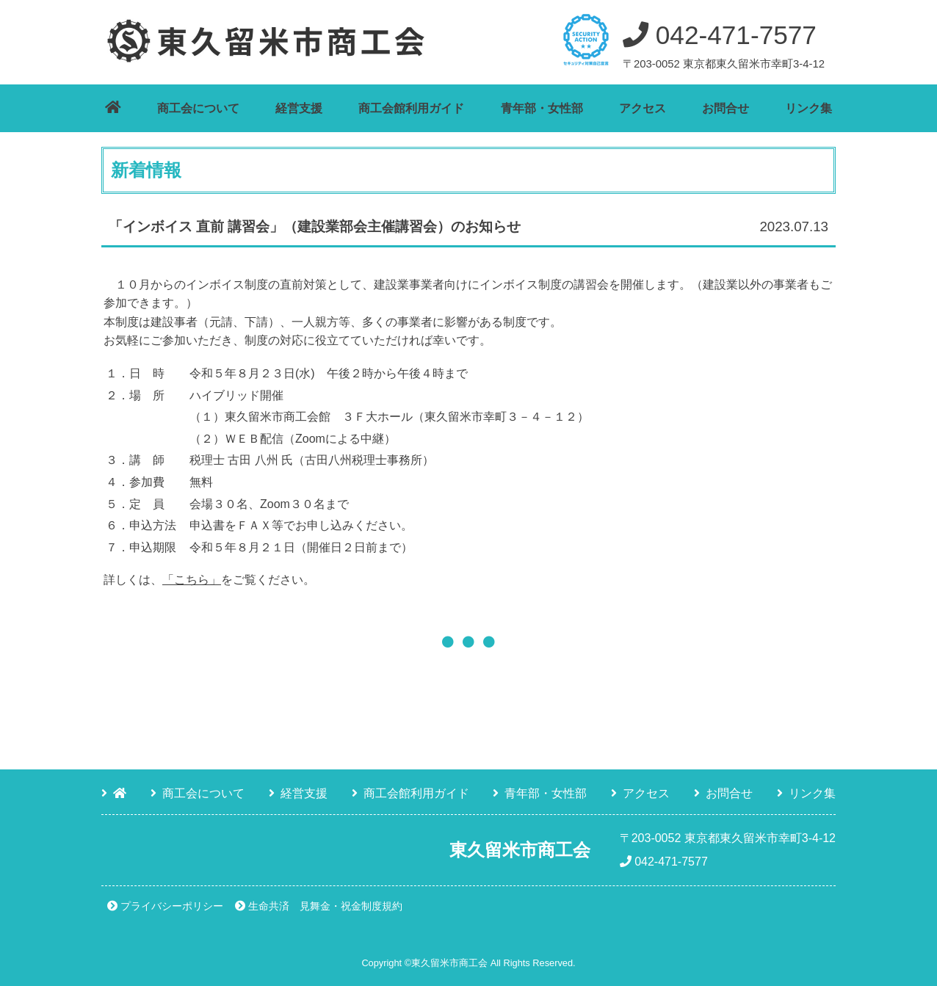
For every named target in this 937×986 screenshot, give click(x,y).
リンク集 (808, 108)
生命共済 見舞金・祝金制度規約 (325, 906)
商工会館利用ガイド (411, 108)
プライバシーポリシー (171, 906)
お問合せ (725, 108)
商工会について (198, 108)
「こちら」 (191, 579)
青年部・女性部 (542, 108)
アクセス (642, 108)
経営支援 (298, 108)
